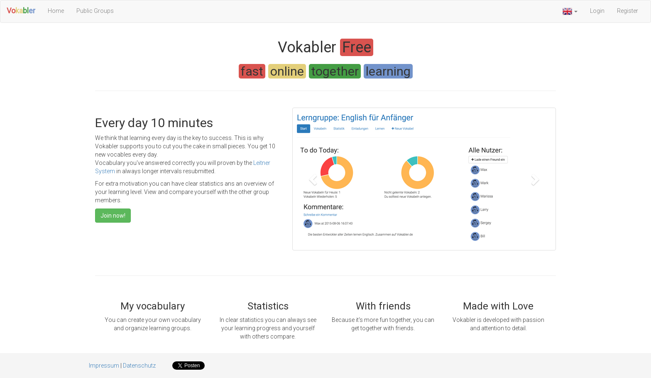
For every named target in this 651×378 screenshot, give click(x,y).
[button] (570, 11)
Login (597, 10)
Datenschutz (139, 365)
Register (627, 10)
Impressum (104, 365)
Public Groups (95, 10)
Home (56, 10)
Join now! (112, 215)
